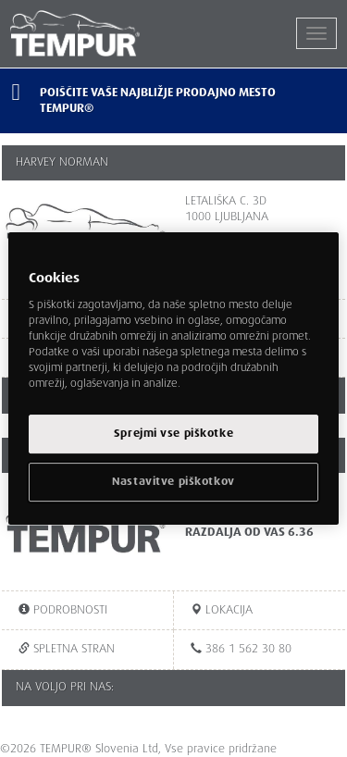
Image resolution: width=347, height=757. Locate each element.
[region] (173, 378)
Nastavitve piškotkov (173, 482)
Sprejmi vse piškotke (173, 434)
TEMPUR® (92, 33)
